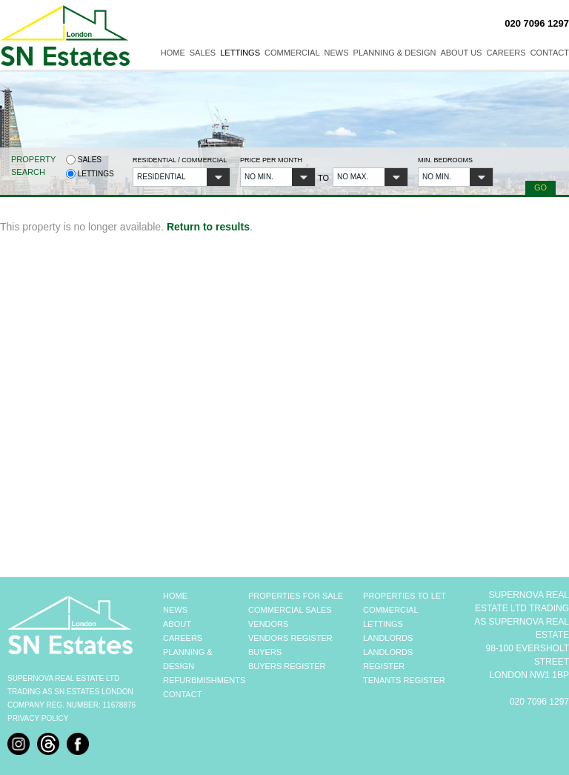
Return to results (208, 227)
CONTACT (182, 694)
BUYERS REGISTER (287, 666)
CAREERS (182, 637)
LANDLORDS (388, 637)
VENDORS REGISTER (290, 637)
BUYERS (265, 652)
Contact (549, 52)
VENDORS (268, 623)
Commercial (292, 52)
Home (173, 52)
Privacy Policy (37, 718)
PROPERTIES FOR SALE (295, 595)
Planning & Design (394, 52)
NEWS (175, 609)
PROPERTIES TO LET (404, 595)
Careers (505, 52)
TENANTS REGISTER (404, 680)
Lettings (240, 52)
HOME (175, 595)
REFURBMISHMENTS (204, 680)
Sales (203, 52)
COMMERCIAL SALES (290, 609)
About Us (461, 52)
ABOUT (177, 623)
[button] (181, 177)
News (337, 52)
